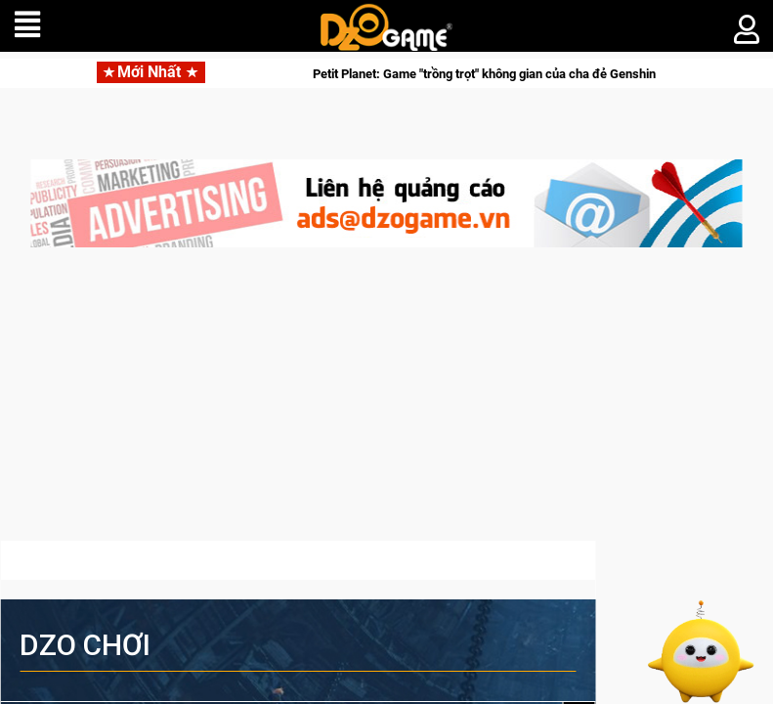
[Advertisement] (386, 404)
